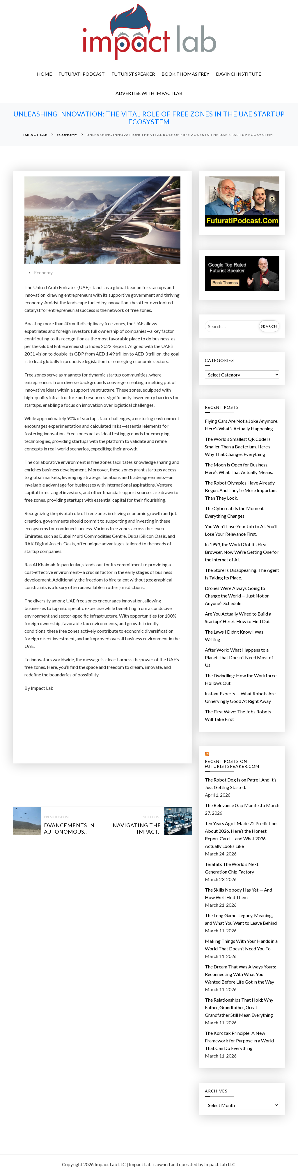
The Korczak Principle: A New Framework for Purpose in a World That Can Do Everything (239, 1040)
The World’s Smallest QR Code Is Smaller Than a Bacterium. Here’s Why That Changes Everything (238, 446)
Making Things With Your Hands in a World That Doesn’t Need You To (241, 944)
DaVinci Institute (238, 74)
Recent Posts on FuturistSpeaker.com (232, 764)
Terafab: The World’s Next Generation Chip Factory (231, 867)
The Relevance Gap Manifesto (235, 805)
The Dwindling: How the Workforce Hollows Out (240, 679)
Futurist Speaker (133, 74)
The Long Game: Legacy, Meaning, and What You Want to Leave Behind (241, 919)
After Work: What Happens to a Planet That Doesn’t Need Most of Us (239, 657)
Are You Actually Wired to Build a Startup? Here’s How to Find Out (238, 617)
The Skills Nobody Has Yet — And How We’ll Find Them (238, 893)
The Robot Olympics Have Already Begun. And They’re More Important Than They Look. (241, 490)
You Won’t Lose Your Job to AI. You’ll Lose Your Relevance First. (241, 530)
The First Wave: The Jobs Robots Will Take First (238, 715)
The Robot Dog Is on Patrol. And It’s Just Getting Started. (240, 783)
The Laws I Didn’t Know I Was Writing (234, 635)
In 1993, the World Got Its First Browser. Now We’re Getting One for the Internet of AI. (242, 552)
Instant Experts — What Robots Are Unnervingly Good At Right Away (240, 697)
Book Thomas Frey (185, 74)
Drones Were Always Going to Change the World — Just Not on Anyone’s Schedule (237, 595)
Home (44, 74)
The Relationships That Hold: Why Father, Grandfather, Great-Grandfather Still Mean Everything (239, 1007)
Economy (43, 272)
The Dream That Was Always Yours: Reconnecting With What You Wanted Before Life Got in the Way (240, 974)
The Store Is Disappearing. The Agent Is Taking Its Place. (242, 573)
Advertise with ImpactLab (149, 93)
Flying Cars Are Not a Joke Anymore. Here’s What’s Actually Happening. (241, 424)
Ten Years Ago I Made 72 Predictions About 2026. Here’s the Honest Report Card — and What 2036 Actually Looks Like (242, 835)
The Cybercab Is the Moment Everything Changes (234, 512)
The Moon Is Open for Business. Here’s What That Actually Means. (239, 468)
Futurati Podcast (81, 74)
